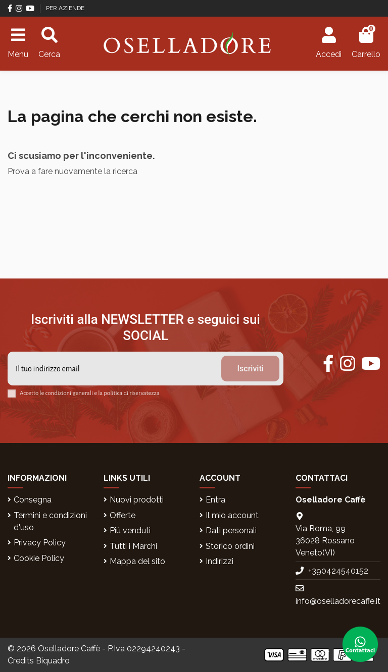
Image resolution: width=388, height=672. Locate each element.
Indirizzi (219, 561)
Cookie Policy (39, 558)
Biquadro (53, 660)
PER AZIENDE (65, 8)
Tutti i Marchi (133, 546)
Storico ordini (230, 546)
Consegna (33, 500)
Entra (215, 500)
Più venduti (130, 530)
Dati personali (231, 530)
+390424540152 (338, 571)
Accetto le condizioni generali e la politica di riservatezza (90, 393)
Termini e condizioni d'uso (50, 521)
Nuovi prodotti (137, 500)
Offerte (122, 515)
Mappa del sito (137, 561)
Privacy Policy (40, 542)
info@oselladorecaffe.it (338, 601)
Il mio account (232, 515)
